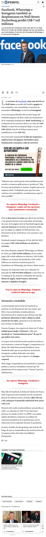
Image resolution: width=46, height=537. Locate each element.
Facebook (22, 101)
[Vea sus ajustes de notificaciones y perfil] (43, 2)
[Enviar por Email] (16, 92)
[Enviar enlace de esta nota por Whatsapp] (12, 92)
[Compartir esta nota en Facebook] (3, 92)
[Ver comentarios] (43, 7)
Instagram (38, 501)
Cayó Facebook (19, 501)
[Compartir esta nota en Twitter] (7, 92)
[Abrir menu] (2, 2)
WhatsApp (29, 501)
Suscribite (26, 169)
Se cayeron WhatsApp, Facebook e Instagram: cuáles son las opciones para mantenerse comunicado (23, 207)
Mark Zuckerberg (7, 501)
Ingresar (38, 2)
